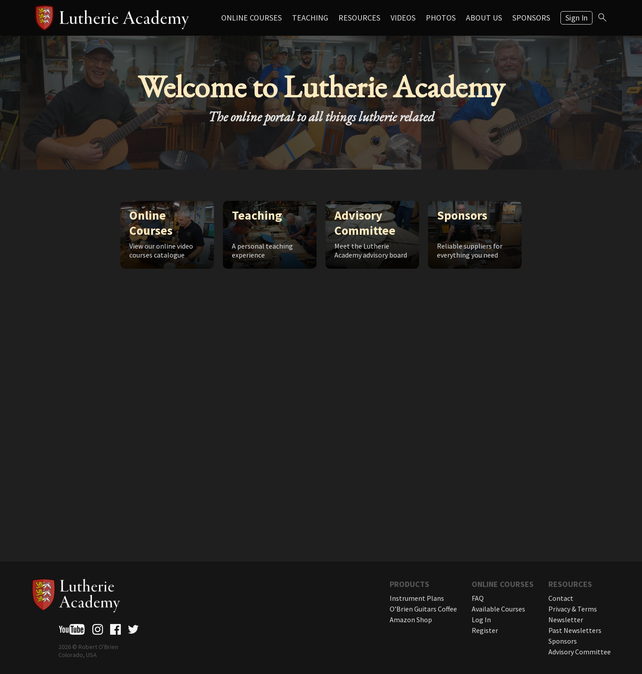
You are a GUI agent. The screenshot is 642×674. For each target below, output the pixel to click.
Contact (560, 598)
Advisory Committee (579, 651)
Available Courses (498, 608)
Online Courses (251, 17)
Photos (441, 17)
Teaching (310, 17)
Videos (403, 17)
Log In (481, 619)
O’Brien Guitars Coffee (423, 608)
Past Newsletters (574, 630)
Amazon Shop (411, 619)
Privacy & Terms (572, 608)
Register (485, 630)
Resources (359, 17)
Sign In (576, 17)
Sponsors (531, 17)
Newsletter (565, 619)
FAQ (478, 598)
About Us (484, 17)
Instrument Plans (417, 598)
